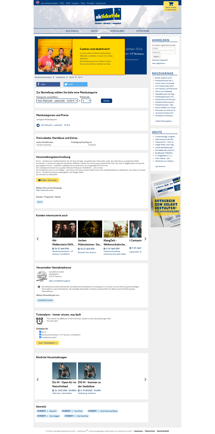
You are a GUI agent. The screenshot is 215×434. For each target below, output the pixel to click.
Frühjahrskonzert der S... (164, 80)
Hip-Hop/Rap (82, 416)
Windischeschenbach (43, 77)
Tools (82, 3)
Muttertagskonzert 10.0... (165, 97)
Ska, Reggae (54, 416)
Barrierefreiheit (163, 431)
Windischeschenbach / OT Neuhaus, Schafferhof (61, 335)
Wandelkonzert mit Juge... (165, 94)
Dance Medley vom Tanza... (166, 107)
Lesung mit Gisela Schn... (165, 113)
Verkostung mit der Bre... (165, 139)
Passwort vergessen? (160, 60)
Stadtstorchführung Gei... (165, 102)
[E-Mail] (164, 48)
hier (108, 64)
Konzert (41, 411)
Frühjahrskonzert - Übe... (165, 105)
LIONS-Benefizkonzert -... (165, 147)
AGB (68, 3)
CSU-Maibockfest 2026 (164, 86)
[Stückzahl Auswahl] (86, 101)
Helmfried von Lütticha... (165, 161)
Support (75, 3)
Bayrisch (53, 411)
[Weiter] (145, 239)
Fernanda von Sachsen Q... (165, 110)
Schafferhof (60, 77)
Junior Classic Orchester (164, 83)
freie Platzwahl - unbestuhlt (51, 125)
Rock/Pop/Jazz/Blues (108, 411)
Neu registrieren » (159, 63)
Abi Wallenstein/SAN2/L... (165, 150)
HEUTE (94, 31)
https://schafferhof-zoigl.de (59, 281)
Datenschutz (150, 431)
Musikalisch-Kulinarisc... (164, 115)
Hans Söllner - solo (162, 158)
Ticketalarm (117, 31)
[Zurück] (38, 239)
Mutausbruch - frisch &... (165, 142)
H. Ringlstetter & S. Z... (164, 155)
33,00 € (67, 125)
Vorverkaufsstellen (49, 3)
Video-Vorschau (47, 180)
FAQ (62, 3)
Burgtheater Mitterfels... (164, 153)
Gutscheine (142, 31)
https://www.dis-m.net (44, 190)
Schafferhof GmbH (45, 300)
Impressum (101, 3)
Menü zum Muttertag (163, 91)
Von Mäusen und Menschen (166, 88)
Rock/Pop (78, 411)
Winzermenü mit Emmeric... (166, 99)
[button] (48, 84)
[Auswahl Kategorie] (57, 101)
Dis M (71, 77)
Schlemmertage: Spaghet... (165, 136)
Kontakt (90, 3)
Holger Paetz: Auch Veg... (165, 145)
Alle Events (72, 31)
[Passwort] (164, 52)
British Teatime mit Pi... (164, 78)
